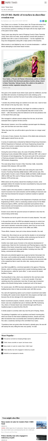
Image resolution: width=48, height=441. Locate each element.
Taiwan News (9, 7)
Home (3, 7)
